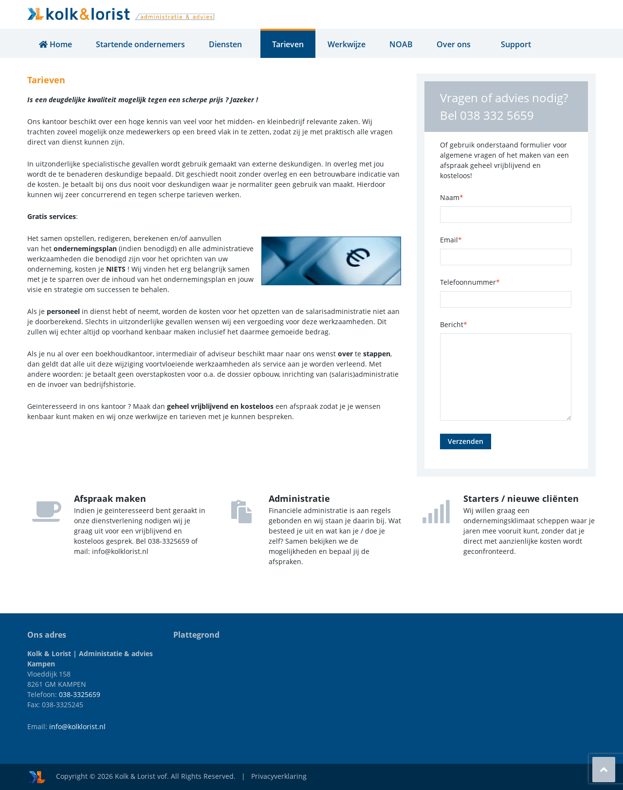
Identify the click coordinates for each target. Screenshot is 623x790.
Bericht (453, 324)
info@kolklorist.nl (77, 726)
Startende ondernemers (140, 44)
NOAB (403, 44)
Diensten (230, 44)
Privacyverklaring (279, 776)
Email (451, 239)
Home (55, 44)
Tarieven (290, 44)
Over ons (460, 44)
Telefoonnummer (470, 282)
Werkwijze (349, 44)
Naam (451, 197)
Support (521, 44)
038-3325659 (79, 694)
